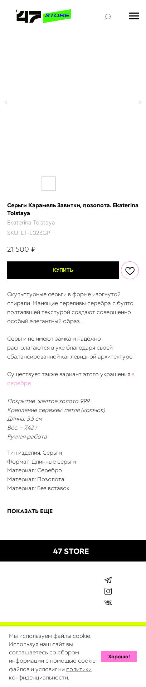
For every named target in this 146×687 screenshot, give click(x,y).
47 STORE (71, 551)
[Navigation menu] (134, 16)
